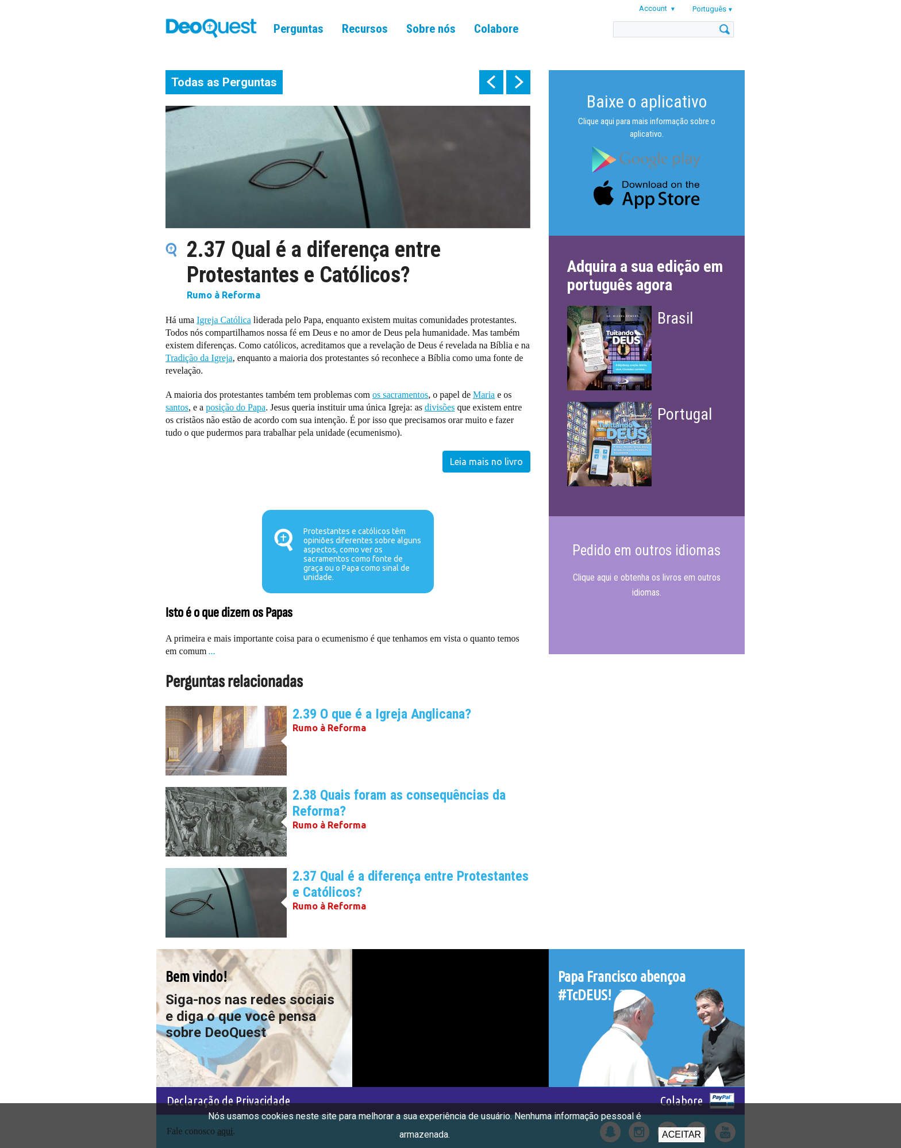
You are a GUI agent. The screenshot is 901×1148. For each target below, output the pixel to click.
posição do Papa (235, 407)
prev (491, 82)
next (518, 82)
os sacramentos (400, 395)
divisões (440, 407)
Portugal (684, 414)
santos (176, 407)
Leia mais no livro (486, 461)
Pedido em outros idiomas (646, 550)
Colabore (496, 29)
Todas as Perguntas (224, 82)
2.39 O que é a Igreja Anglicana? (381, 714)
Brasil (675, 318)
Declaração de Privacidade (228, 1100)
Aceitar (681, 1134)
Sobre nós (431, 29)
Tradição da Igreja (199, 358)
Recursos (365, 29)
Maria (484, 395)
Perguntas (299, 29)
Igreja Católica (224, 320)
